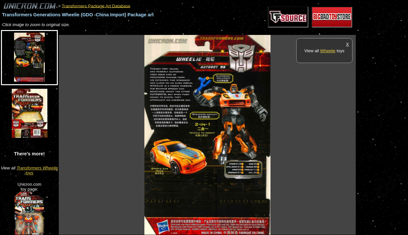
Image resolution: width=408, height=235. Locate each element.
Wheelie (327, 50)
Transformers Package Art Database (96, 5)
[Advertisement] (178, 31)
